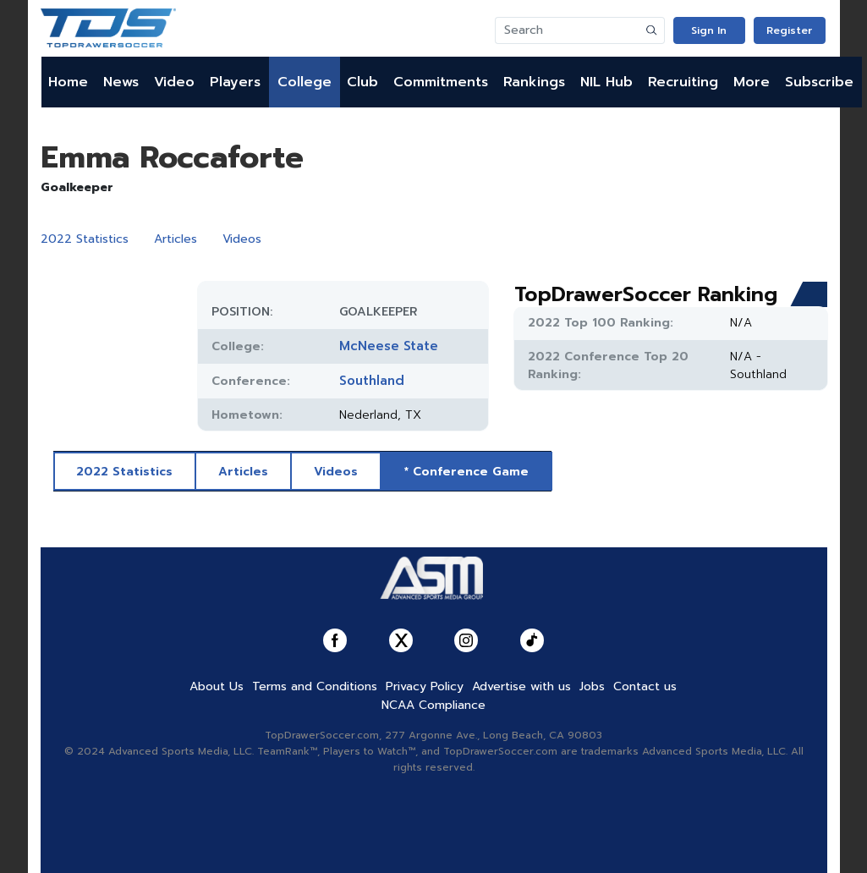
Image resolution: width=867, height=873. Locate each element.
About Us (216, 686)
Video (174, 82)
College (304, 82)
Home (68, 82)
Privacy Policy (425, 686)
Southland (371, 380)
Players (235, 82)
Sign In (709, 30)
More (751, 82)
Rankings (534, 82)
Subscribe (819, 82)
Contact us (645, 686)
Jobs (592, 686)
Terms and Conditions (314, 686)
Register (789, 30)
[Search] (567, 30)
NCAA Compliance (433, 705)
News (121, 82)
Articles (175, 239)
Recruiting (683, 82)
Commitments (440, 82)
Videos (241, 239)
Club (362, 82)
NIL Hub (606, 82)
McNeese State (388, 346)
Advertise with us (521, 686)
